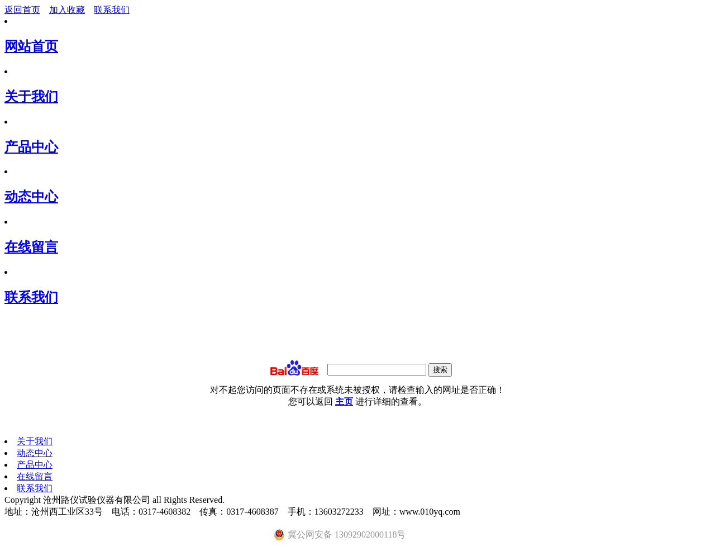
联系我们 (112, 10)
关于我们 (31, 96)
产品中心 (31, 147)
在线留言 (31, 247)
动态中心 (31, 196)
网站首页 (31, 46)
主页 (344, 401)
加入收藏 (67, 10)
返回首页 (22, 10)
